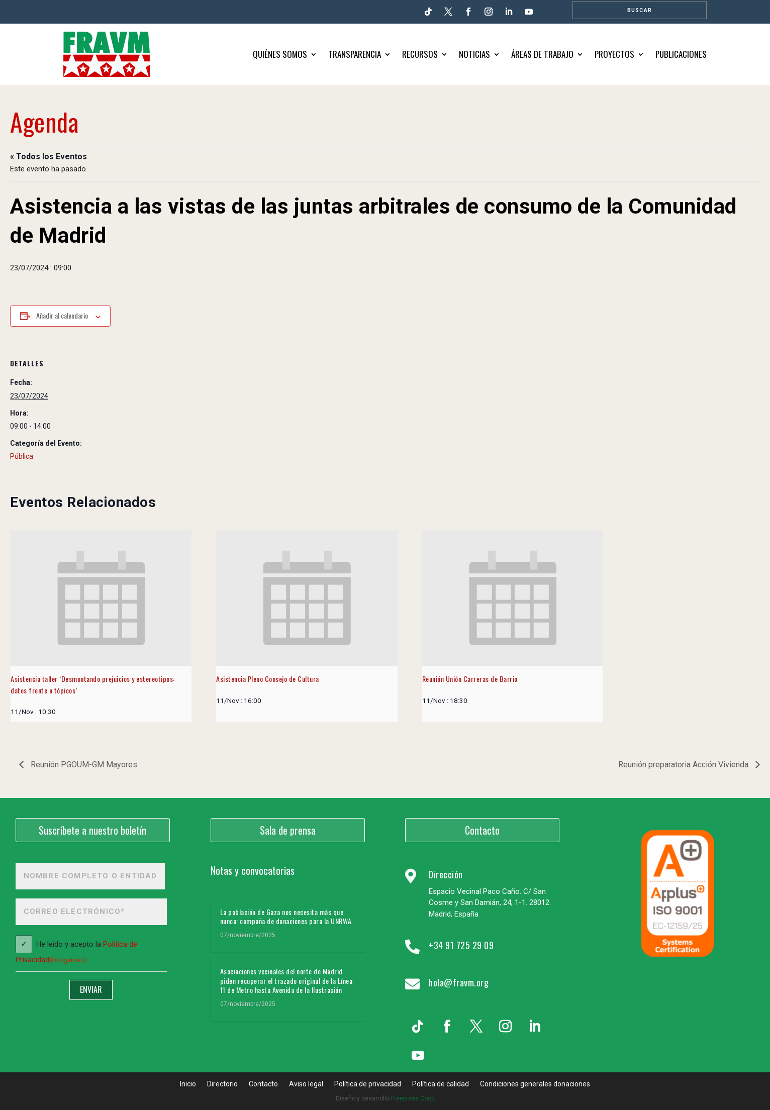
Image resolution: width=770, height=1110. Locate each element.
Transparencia (354, 54)
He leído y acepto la (76, 953)
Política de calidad (440, 1084)
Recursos (420, 54)
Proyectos (614, 54)
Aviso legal (306, 1084)
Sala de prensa (288, 830)
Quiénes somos (280, 54)
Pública (21, 456)
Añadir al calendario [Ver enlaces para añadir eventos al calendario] (62, 315)
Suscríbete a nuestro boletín (92, 830)
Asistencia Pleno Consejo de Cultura (267, 678)
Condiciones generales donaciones (535, 1084)
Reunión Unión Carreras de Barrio (470, 678)
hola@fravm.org (459, 982)
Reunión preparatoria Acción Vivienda (684, 764)
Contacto (482, 830)
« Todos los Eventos (48, 156)
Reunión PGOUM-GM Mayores (83, 764)
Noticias (474, 54)
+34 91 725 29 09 (461, 945)
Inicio (188, 1084)
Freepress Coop (412, 1098)
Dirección (446, 874)
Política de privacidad (367, 1084)
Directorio (222, 1084)
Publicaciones (681, 54)
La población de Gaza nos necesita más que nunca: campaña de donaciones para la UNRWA (286, 916)
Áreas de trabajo (542, 54)
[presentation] (101, 598)
